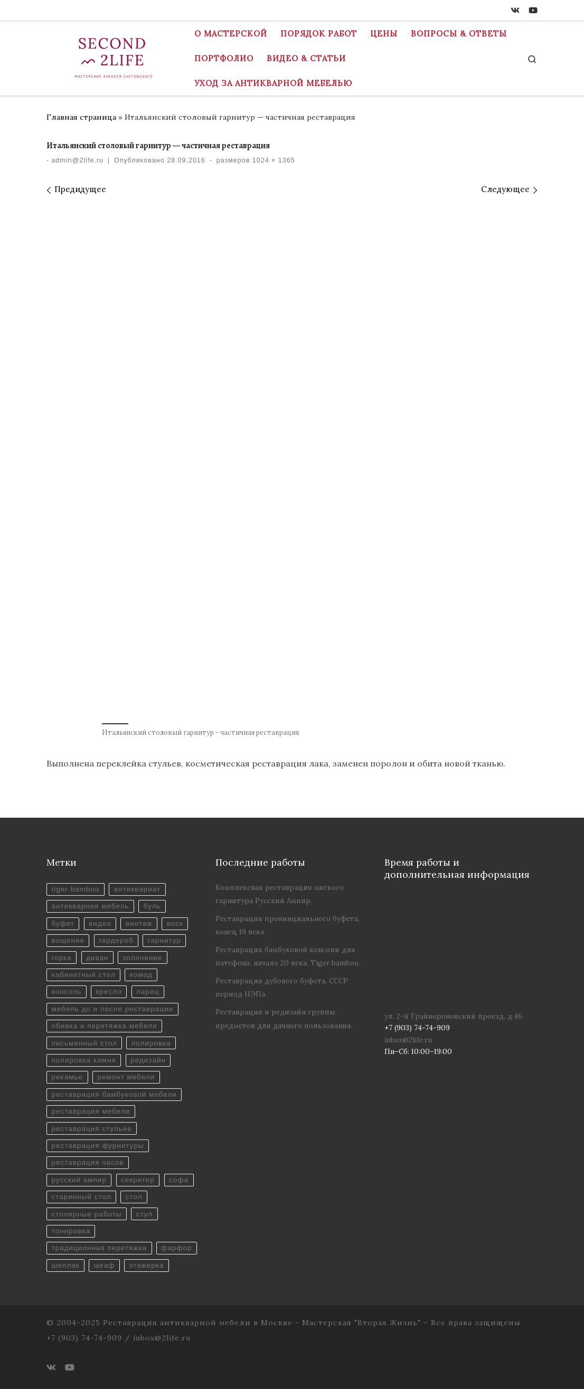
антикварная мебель (90, 906)
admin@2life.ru (77, 160)
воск (175, 923)
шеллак (65, 1265)
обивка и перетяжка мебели (104, 1026)
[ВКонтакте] (515, 10)
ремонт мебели (126, 1077)
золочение (143, 958)
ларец (147, 991)
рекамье (67, 1077)
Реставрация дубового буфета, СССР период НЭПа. (281, 987)
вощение (67, 940)
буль (152, 906)
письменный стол (84, 1043)
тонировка (70, 1231)
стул (144, 1214)
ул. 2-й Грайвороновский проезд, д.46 (453, 1016)
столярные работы (86, 1214)
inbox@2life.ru (408, 1040)
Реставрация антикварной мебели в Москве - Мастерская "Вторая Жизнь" (262, 1322)
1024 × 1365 (272, 160)
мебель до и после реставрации (112, 1009)
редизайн (148, 1060)
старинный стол (81, 1197)
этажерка (146, 1265)
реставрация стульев (91, 1129)
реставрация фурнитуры (97, 1145)
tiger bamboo (75, 889)
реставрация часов (87, 1162)
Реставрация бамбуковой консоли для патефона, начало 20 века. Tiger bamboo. (287, 956)
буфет (62, 923)
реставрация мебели (90, 1111)
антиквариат (137, 889)
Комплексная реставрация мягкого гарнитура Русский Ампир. (279, 894)
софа (179, 1180)
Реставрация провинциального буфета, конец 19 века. (287, 925)
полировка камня (83, 1060)
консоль (66, 991)
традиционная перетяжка (99, 1248)
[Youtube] (533, 10)
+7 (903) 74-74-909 (84, 1338)
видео (100, 923)
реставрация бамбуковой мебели (113, 1094)
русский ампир (78, 1180)
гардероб (116, 940)
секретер (138, 1180)
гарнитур (164, 940)
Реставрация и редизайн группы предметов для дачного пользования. (284, 1018)
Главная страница (81, 117)
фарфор (176, 1248)
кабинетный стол (83, 975)
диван (97, 958)
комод (141, 975)
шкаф (104, 1265)
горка (61, 958)
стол (134, 1197)
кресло (109, 991)
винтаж (139, 923)
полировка (151, 1043)
